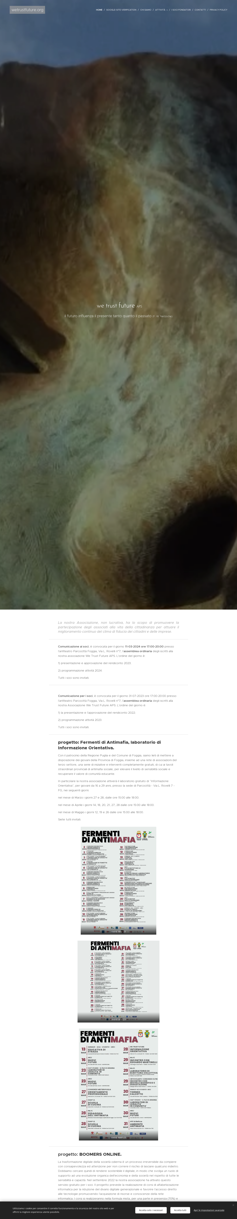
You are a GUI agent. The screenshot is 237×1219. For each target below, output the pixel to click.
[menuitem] (100, 10)
